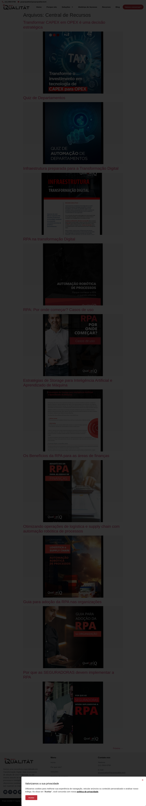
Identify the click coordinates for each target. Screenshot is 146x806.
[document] (73, 403)
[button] (143, 780)
